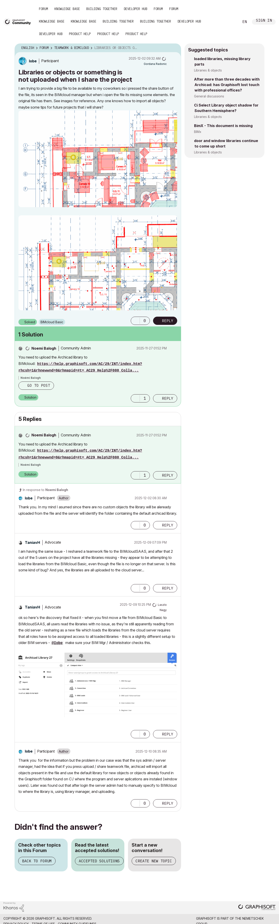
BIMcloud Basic (52, 322)
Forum (43, 9)
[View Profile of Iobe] (33, 61)
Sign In (264, 21)
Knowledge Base (67, 9)
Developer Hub (135, 9)
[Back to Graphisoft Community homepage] (18, 21)
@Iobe (57, 643)
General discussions (209, 96)
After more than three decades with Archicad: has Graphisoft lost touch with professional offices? (227, 84)
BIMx (197, 132)
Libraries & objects (208, 70)
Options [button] (175, 48)
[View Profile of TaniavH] (32, 542)
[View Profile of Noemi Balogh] (43, 348)
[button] (97, 158)
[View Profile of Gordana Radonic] (155, 64)
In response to (45, 490)
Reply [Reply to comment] (167, 398)
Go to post (38, 385)
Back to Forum (37, 861)
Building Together (101, 9)
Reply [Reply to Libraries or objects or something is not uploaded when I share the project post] (167, 320)
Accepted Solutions (99, 861)
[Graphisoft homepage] (257, 907)
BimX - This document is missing (223, 125)
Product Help (80, 34)
